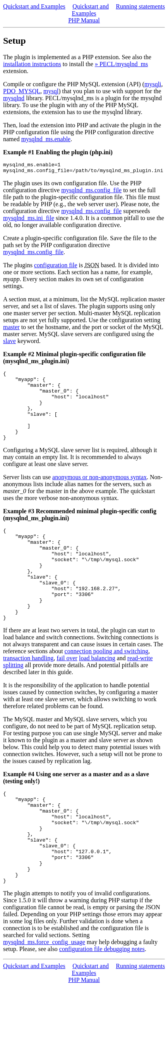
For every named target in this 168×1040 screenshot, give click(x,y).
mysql (50, 91)
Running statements (140, 6)
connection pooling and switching (106, 686)
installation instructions (32, 64)
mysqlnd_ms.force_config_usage (44, 995)
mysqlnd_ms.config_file (91, 192)
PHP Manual (84, 20)
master (11, 329)
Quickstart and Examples (34, 6)
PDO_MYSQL (21, 91)
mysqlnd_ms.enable (46, 139)
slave (9, 343)
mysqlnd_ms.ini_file (28, 220)
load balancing (97, 693)
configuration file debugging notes (102, 1002)
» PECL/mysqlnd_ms (121, 64)
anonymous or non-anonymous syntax (99, 493)
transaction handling (28, 693)
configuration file (55, 267)
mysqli (152, 84)
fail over (67, 693)
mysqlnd (13, 98)
